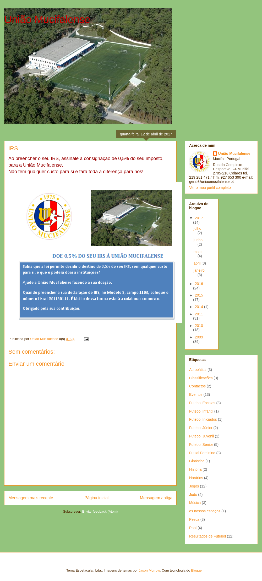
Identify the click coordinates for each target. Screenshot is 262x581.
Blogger (197, 570)
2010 (199, 326)
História (195, 469)
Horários (196, 478)
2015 (199, 295)
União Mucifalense (47, 19)
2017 (199, 218)
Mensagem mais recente (30, 498)
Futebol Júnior (200, 428)
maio (197, 252)
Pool (192, 528)
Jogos (194, 486)
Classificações (200, 378)
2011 (199, 314)
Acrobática (197, 370)
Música (195, 503)
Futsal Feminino (202, 453)
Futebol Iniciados (203, 419)
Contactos (197, 386)
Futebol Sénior (201, 444)
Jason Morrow (149, 570)
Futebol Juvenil (201, 436)
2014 (199, 307)
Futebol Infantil (201, 411)
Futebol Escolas (202, 403)
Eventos (196, 394)
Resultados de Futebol (207, 536)
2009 (199, 337)
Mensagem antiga (156, 498)
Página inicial (96, 498)
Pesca (194, 519)
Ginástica (196, 461)
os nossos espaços (204, 511)
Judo (193, 494)
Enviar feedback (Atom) (100, 511)
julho (197, 228)
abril (197, 263)
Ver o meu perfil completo (210, 187)
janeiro (199, 270)
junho (198, 240)
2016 (199, 284)
